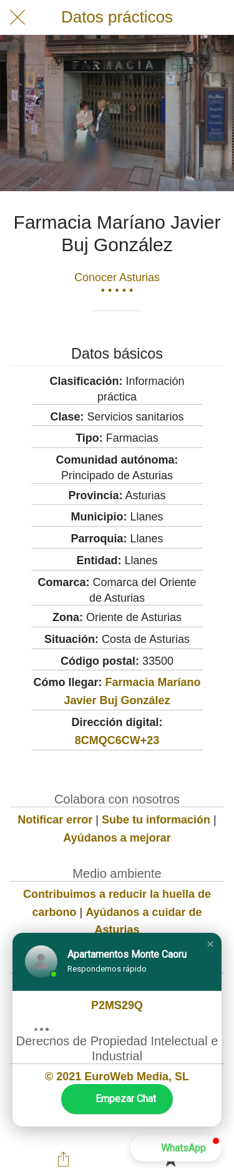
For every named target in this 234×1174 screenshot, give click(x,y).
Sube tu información (156, 819)
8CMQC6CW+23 (117, 740)
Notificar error (54, 819)
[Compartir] (64, 1159)
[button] (210, 944)
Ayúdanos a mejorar (116, 838)
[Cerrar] (17, 17)
